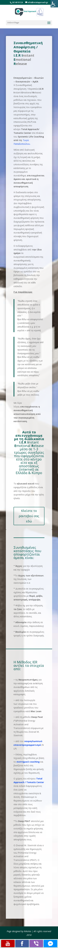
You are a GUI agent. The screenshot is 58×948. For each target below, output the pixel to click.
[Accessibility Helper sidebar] (54, 3)
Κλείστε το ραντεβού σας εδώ (29, 516)
